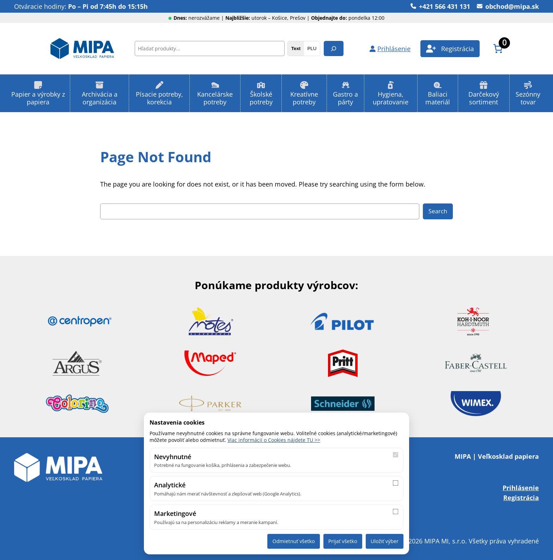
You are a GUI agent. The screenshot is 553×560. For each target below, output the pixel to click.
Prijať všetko (342, 541)
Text (295, 48)
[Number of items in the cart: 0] (497, 48)
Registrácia (521, 497)
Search (438, 211)
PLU (311, 48)
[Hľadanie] (334, 48)
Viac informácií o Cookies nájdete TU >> (273, 440)
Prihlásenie (521, 487)
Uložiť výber (385, 541)
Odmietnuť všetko (293, 541)
